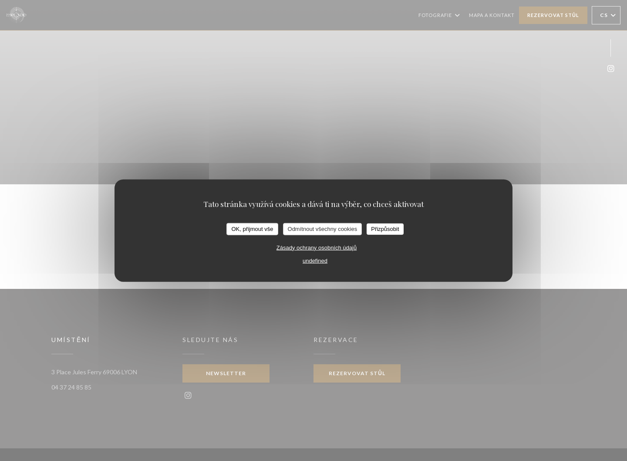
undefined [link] (315, 260)
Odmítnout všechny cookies (322, 229)
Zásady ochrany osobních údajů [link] (316, 247)
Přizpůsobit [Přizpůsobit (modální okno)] (385, 229)
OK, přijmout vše (252, 229)
